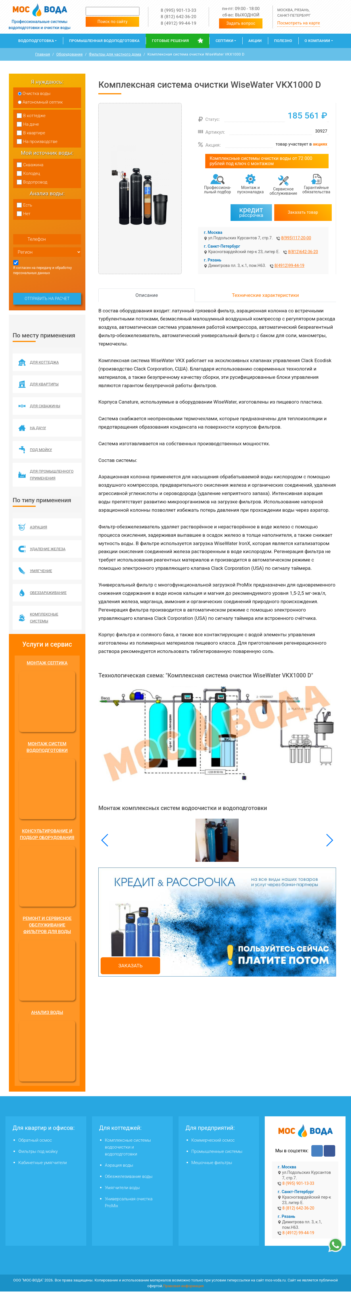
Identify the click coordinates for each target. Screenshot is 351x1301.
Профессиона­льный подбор (217, 189)
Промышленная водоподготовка (104, 41)
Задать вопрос (240, 23)
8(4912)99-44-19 (289, 265)
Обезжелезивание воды (129, 1186)
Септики (224, 41)
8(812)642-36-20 (303, 251)
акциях (320, 144)
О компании (317, 41)
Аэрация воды (119, 1174)
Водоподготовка (36, 41)
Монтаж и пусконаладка (250, 189)
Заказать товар (303, 212)
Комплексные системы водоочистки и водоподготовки (128, 1156)
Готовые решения (170, 41)
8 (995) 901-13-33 (178, 10)
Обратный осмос (35, 1149)
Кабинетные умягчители (42, 1172)
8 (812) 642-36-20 (178, 16)
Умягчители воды (122, 1197)
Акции (255, 41)
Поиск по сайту (112, 21)
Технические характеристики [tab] (265, 295)
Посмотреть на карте (298, 23)
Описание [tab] (146, 295)
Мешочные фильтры (211, 1172)
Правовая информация (183, 1295)
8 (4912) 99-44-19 (178, 23)
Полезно (283, 41)
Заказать (130, 965)
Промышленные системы (217, 1161)
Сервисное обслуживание (283, 191)
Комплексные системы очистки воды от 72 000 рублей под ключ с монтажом (261, 161)
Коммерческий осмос (213, 1149)
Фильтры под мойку (38, 1161)
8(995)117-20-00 (296, 238)
